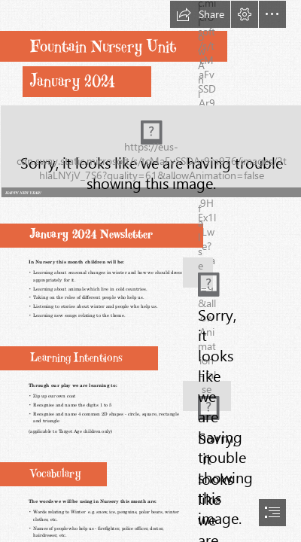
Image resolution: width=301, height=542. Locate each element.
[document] (150, 271)
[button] (200, 14)
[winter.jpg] (195, 266)
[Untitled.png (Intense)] (150, 150)
